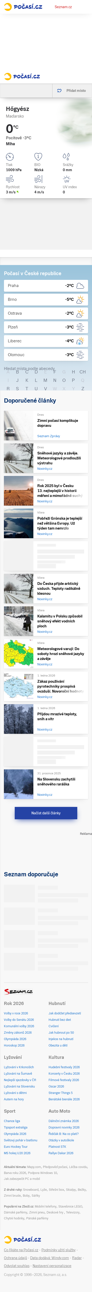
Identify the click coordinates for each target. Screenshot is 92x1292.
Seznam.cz (63, 7)
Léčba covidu (78, 1167)
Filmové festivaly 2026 (64, 1080)
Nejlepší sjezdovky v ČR (20, 1080)
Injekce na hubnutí (61, 1039)
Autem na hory (14, 1099)
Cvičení (54, 1026)
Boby (26, 1195)
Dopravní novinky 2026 (64, 1127)
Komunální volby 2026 (19, 1026)
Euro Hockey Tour (15, 1146)
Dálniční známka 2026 (64, 1121)
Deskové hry (55, 1212)
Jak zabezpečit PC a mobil (22, 1179)
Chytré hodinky (14, 1218)
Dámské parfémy (15, 1212)
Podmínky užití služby (58, 1250)
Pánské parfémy (37, 1218)
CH (82, 371)
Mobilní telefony (45, 1206)
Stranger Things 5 (61, 1093)
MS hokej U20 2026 (17, 1153)
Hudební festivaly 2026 (64, 1067)
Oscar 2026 (56, 1086)
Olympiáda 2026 (15, 1039)
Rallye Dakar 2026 (61, 1153)
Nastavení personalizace (52, 1266)
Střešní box (56, 1189)
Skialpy (71, 1189)
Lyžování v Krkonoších (19, 1067)
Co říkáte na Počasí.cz (21, 1250)
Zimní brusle (12, 1195)
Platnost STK (57, 1146)
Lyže (43, 1189)
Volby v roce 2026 (16, 1013)
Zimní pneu (37, 1212)
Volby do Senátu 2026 (19, 1020)
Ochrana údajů (15, 1258)
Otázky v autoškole (61, 1140)
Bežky (82, 1189)
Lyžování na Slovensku (19, 1086)
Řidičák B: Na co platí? (64, 1134)
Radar (77, 1258)
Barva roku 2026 (15, 1173)
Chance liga (12, 1121)
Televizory (72, 1212)
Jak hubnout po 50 (61, 1032)
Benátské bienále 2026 (64, 1099)
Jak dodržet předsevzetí (65, 1013)
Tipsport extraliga (15, 1127)
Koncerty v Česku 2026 (64, 1073)
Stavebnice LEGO (70, 1206)
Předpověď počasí (55, 1167)
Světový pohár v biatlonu (20, 1140)
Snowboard (31, 1189)
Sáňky (36, 1195)
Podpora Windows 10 (42, 1173)
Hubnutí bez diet (60, 1020)
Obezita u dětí (58, 1045)
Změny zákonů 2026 (18, 1032)
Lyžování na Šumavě (18, 1073)
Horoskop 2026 (14, 1045)
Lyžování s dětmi (15, 1093)
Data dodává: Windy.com (49, 1258)
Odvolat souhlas (16, 1266)
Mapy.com (34, 1167)
